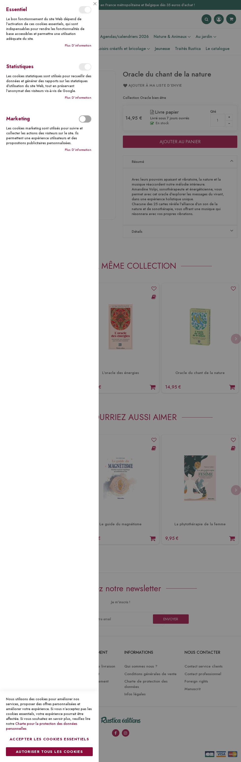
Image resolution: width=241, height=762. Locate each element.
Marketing (85, 119)
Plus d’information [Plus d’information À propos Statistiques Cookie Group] (78, 98)
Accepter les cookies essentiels (49, 739)
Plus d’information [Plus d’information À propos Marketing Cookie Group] (78, 150)
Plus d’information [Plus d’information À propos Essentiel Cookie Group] (78, 46)
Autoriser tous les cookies (49, 751)
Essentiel (85, 9)
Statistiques (85, 66)
